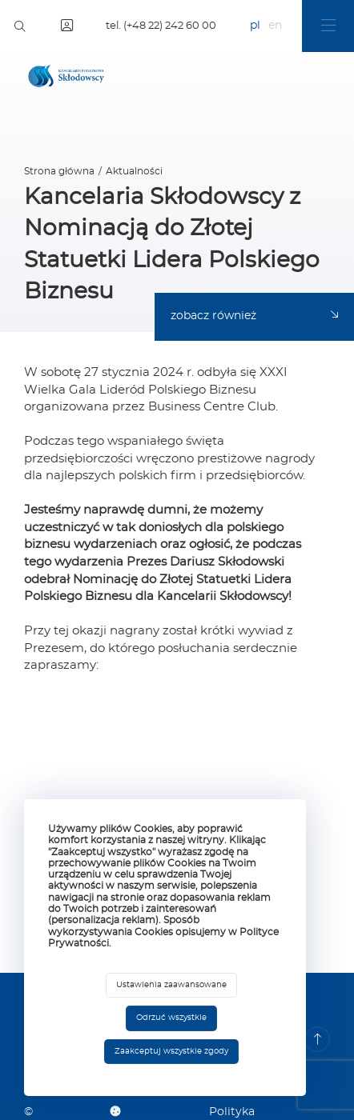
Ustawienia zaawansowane (171, 985)
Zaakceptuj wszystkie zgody (171, 1051)
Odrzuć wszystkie (171, 1018)
